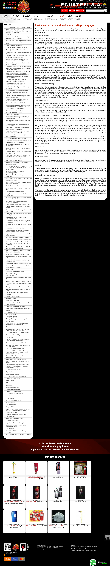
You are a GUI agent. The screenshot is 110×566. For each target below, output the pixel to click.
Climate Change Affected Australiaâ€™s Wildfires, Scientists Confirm (17, 111)
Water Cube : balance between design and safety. (18, 309)
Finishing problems (11, 312)
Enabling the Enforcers (12, 374)
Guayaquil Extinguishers (12, 407)
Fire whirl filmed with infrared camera (16, 138)
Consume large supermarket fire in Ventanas (18, 343)
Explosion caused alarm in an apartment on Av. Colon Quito (18, 345)
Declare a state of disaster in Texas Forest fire (18, 281)
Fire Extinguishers (11, 404)
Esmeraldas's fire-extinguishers (14, 394)
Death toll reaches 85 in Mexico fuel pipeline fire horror (18, 148)
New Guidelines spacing (12, 300)
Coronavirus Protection (12, 114)
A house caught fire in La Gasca (15, 271)
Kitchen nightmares (11, 314)
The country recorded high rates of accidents (18, 434)
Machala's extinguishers (12, 387)
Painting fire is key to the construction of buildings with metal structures (17, 324)
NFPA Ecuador (10, 398)
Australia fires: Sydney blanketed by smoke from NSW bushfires (18, 121)
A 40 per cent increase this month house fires (18, 263)
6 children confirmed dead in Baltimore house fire (18, 225)
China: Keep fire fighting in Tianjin (15, 306)
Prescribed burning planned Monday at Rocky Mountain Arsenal (18, 63)
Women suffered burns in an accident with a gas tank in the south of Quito (18, 266)
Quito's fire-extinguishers (13, 389)
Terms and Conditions (11, 552)
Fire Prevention (10, 428)
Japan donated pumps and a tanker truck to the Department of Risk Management (18, 409)
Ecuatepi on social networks (14, 370)
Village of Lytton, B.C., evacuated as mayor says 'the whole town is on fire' (18, 56)
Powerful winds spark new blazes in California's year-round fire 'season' (16, 80)
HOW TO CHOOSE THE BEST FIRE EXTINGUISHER (16, 415)
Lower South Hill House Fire (14, 45)
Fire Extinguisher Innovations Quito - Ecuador (18, 27)
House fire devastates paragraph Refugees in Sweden (18, 278)
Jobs (7, 383)
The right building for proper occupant (16, 319)
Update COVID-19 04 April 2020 (15, 109)
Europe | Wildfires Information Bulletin (16, 50)
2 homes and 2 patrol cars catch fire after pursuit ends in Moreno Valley (17, 128)
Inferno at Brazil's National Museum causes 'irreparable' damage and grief (18, 159)
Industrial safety (10, 402)
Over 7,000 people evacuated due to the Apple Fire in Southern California (17, 100)
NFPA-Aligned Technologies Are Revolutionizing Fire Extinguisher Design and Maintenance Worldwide (18, 31)
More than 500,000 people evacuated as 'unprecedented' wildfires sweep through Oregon (17, 92)
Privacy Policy (9, 553)
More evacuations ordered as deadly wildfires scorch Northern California (18, 198)
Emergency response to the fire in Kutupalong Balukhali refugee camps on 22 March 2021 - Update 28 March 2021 (18, 68)
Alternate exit (9, 327)
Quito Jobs (9, 385)
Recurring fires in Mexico (13, 296)
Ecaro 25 (8, 34)
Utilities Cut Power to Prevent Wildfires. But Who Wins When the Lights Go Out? (18, 156)
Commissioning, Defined (13, 378)
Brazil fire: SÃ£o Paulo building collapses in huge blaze (18, 175)
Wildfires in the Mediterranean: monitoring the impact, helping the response (18, 37)
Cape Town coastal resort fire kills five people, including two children (18, 214)
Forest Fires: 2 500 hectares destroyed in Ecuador (17, 431)
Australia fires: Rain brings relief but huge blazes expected (17, 117)
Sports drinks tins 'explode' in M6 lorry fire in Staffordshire (18, 221)
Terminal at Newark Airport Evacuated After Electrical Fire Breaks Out (18, 251)
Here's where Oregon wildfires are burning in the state (18, 52)
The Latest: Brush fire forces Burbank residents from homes (16, 201)
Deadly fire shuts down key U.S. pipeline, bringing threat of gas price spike (17, 231)
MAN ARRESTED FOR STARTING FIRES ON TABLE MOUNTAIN (19, 179)
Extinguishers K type (11, 412)
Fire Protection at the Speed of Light (16, 376)
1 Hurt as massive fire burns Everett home (17, 254)
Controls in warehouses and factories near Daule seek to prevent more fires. (17, 329)
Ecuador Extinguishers (12, 420)
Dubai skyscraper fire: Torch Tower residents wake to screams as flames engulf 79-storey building (18, 206)
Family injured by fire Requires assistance (17, 332)
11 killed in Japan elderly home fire (15, 186)
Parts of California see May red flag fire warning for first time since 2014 (17, 60)
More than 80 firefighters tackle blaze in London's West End (17, 217)
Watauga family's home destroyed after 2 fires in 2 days (18, 257)
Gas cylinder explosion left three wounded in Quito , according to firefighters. (18, 340)
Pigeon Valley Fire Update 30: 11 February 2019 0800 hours (18, 145)
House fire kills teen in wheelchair (15, 228)
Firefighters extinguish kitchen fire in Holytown (18, 239)
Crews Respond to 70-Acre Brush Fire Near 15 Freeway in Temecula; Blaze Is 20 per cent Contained (18, 243)
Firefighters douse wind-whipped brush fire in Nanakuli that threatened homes (18, 141)
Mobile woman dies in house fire (15, 191)
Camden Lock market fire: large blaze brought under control (18, 210)
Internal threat (10, 321)
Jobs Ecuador (10, 380)
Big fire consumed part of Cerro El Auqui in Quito (18, 289)
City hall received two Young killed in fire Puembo (17, 293)
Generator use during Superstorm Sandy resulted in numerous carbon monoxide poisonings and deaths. (17, 366)
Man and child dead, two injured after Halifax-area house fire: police (18, 183)
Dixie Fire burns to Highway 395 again (16, 47)
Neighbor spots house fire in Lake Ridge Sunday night (17, 194)
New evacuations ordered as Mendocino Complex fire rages (17, 163)
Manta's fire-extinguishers (13, 396)
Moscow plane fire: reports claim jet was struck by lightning (17, 135)
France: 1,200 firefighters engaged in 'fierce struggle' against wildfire (18, 96)
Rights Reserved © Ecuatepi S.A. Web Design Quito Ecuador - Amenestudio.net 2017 (84, 549)
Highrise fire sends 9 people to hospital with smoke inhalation (18, 234)
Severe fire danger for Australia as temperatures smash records (15, 84)
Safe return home (11, 298)
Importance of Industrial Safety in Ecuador (17, 423)
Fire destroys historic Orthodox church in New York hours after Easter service (18, 247)
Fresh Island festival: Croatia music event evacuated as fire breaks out (17, 132)
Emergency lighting (11, 316)
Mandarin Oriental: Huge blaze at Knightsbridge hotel (15, 172)
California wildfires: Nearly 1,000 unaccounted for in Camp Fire (18, 152)
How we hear (9, 337)
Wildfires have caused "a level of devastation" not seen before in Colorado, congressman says (18, 42)
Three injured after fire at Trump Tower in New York (18, 188)
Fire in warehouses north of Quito (15, 348)
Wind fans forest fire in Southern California (17, 237)
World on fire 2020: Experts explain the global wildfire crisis (18, 87)
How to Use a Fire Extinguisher (14, 418)
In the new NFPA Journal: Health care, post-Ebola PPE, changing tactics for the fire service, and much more (18, 352)
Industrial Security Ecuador (13, 400)
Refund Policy (9, 555)
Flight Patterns (10, 372)
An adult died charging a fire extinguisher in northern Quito (18, 274)
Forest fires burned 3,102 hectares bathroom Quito (18, 284)
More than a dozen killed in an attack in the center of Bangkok (18, 303)
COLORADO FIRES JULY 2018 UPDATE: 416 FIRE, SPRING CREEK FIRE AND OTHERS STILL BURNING (19, 168)
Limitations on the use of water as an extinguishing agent (16, 425)
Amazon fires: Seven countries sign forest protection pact (17, 124)
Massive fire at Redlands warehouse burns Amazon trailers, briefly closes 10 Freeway (18, 105)
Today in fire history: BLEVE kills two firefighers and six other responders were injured (17, 361)
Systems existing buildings (13, 335)
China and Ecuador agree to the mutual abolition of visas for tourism (17, 356)
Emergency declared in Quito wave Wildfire (18, 287)
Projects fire (9, 269)
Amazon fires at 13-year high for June (16, 103)
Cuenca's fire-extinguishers (13, 391)
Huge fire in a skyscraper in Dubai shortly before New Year (17, 260)
